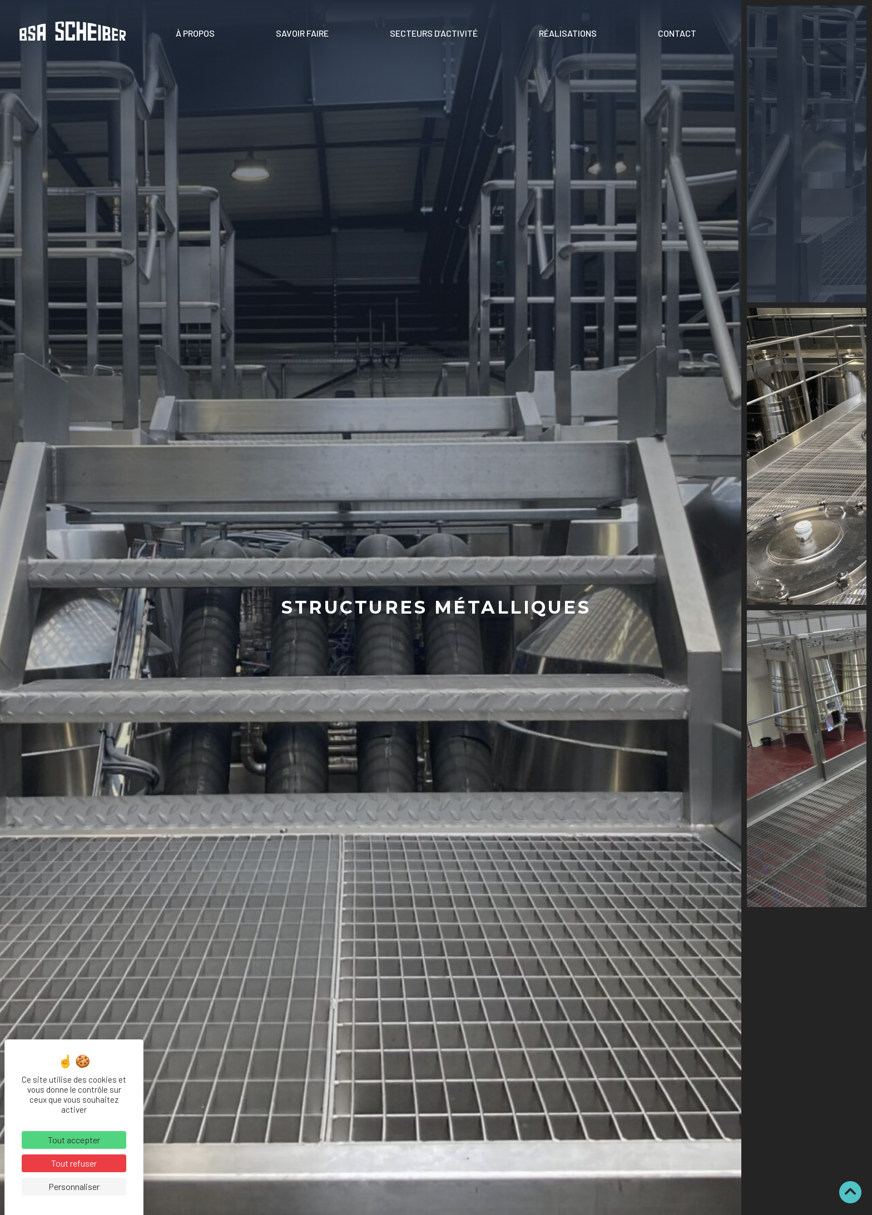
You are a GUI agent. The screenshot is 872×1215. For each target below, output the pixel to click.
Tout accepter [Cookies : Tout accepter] (74, 1139)
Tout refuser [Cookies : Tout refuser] (74, 1163)
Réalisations (568, 33)
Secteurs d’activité (434, 33)
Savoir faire (302, 33)
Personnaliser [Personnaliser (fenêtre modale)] (74, 1186)
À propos (195, 33)
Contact (677, 33)
